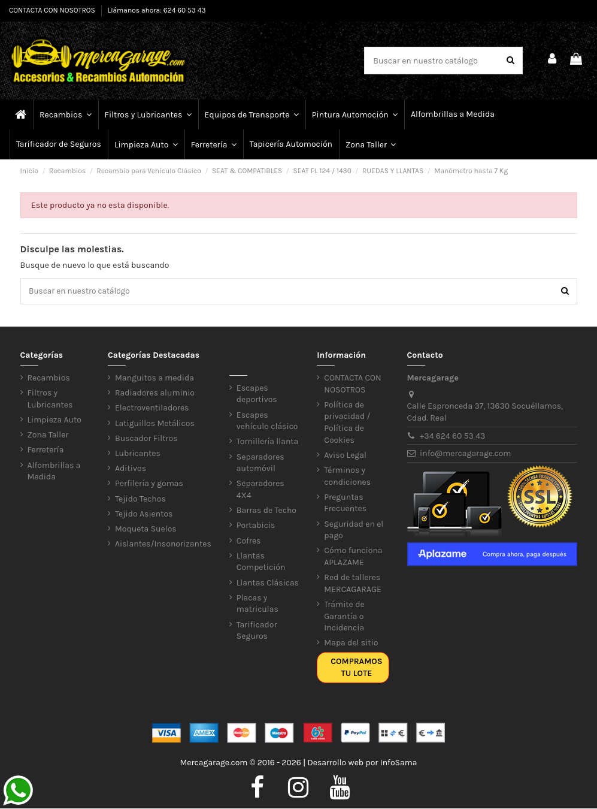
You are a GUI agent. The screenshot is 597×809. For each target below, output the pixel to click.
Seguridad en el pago (353, 531)
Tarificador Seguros (257, 631)
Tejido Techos (140, 499)
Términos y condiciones (347, 477)
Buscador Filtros (146, 439)
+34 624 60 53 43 (452, 436)
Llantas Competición (261, 562)
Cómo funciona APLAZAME (353, 558)
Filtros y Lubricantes (50, 400)
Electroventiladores (152, 409)
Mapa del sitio (351, 644)
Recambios (49, 379)
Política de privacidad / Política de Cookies (347, 423)
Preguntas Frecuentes (345, 504)
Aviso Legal (345, 456)
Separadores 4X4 (260, 490)
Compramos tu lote (356, 668)
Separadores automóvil (260, 463)
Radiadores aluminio (155, 394)
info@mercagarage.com (465, 454)
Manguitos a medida (154, 379)
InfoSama (398, 763)
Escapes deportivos (257, 395)
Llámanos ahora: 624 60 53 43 (157, 10)
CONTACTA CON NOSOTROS (53, 10)
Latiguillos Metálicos (155, 424)
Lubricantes (137, 454)
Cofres (249, 541)
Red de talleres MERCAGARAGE (352, 584)
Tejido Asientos (143, 514)
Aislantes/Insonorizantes (163, 545)
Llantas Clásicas (268, 583)
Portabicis (256, 526)
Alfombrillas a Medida (54, 472)
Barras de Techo (266, 511)
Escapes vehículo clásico (267, 421)
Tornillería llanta (268, 442)
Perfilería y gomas (149, 484)
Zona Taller (48, 436)
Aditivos (130, 469)
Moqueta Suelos (146, 529)
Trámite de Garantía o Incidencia (344, 616)
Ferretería (46, 451)
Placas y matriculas (257, 604)
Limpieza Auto (54, 421)
